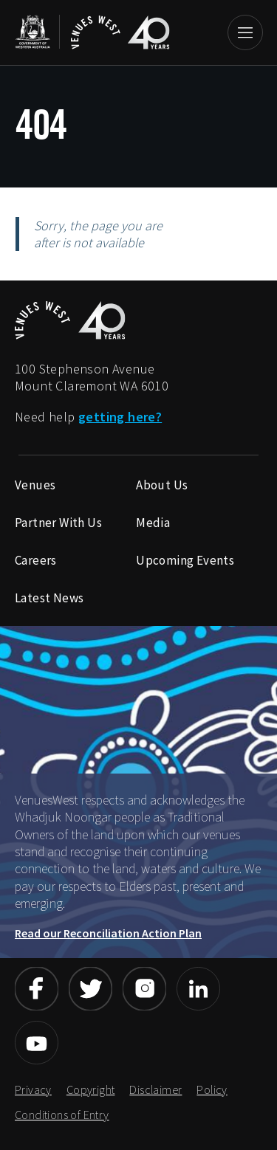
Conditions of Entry (62, 1114)
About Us (162, 485)
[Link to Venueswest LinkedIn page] (198, 988)
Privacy (33, 1089)
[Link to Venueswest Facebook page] (36, 988)
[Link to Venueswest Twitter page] (90, 988)
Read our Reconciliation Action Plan (108, 933)
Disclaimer (155, 1089)
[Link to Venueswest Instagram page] (144, 988)
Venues (35, 485)
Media (153, 522)
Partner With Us (58, 522)
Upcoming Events (185, 560)
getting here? (120, 416)
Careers (36, 560)
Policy (211, 1089)
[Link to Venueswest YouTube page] (36, 1042)
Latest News (49, 598)
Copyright (90, 1089)
